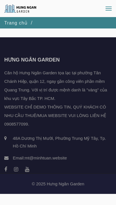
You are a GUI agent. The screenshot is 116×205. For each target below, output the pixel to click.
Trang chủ (16, 22)
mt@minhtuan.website (46, 157)
